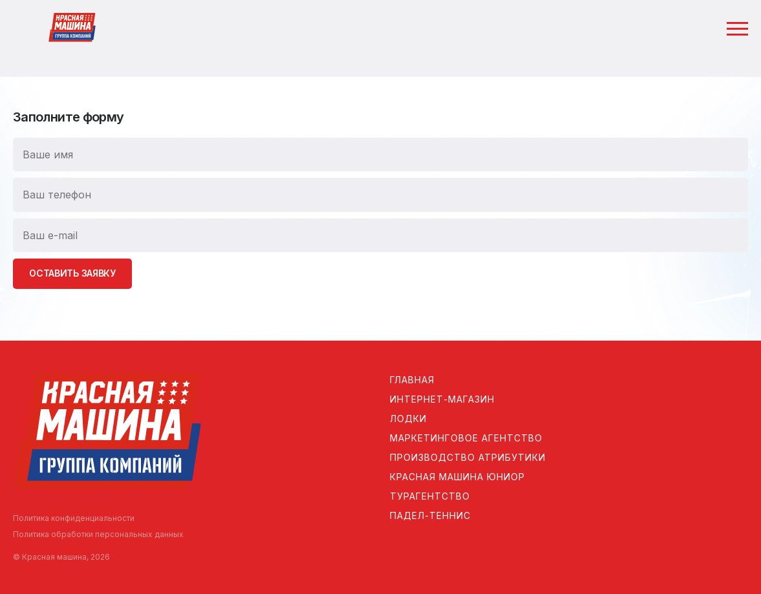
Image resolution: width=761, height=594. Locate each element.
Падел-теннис (430, 515)
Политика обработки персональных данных (98, 534)
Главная (412, 379)
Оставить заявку (72, 273)
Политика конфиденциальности (73, 518)
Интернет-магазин (442, 399)
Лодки (408, 418)
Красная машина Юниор (457, 476)
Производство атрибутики (468, 457)
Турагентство (430, 496)
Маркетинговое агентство (466, 437)
